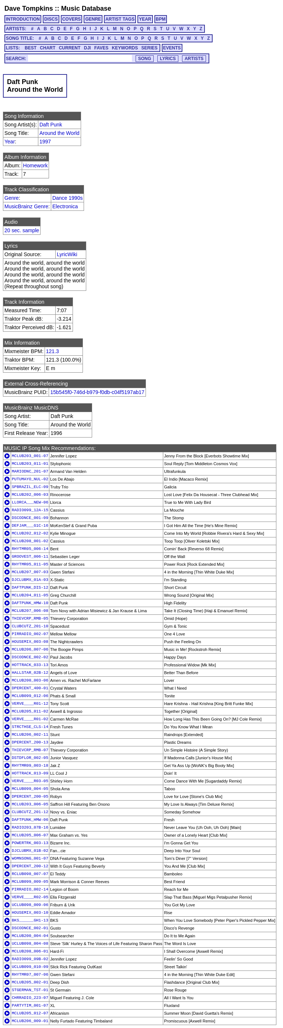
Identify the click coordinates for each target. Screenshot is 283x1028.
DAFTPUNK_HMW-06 (30, 820)
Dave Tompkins (28, 8)
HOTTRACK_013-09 (30, 773)
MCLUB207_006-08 (30, 611)
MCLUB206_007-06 (30, 649)
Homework (35, 165)
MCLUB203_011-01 (30, 463)
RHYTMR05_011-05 (30, 564)
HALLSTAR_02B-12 (30, 672)
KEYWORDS (125, 47)
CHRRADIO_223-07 (30, 998)
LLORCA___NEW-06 (30, 502)
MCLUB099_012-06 (30, 696)
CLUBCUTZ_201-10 (30, 626)
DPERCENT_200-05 (30, 796)
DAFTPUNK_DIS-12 (30, 587)
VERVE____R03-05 (30, 781)
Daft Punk (50, 125)
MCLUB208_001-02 (30, 541)
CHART (47, 47)
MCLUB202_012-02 (30, 533)
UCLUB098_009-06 (30, 905)
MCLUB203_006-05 (30, 804)
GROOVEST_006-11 (30, 556)
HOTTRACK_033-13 (30, 665)
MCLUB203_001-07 (30, 456)
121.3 (52, 351)
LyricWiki (67, 254)
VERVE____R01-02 (30, 719)
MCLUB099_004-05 (30, 789)
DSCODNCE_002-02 (30, 657)
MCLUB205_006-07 (30, 835)
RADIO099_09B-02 (30, 959)
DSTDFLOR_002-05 (30, 758)
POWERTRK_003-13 (30, 843)
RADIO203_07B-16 (30, 827)
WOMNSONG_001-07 (30, 858)
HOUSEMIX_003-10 (30, 912)
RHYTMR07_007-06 (30, 974)
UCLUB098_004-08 (30, 943)
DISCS (51, 19)
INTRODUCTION (23, 19)
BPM (161, 19)
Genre (11, 198)
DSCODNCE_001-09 (30, 518)
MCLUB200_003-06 (30, 680)
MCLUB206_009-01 (30, 1021)
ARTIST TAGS (119, 19)
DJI (87, 47)
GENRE (93, 19)
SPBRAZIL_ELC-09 (30, 487)
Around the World (59, 133)
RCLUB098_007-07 (30, 874)
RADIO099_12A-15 (30, 510)
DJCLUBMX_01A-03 (30, 580)
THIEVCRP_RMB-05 (30, 618)
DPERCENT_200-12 (30, 866)
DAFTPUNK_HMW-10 (30, 603)
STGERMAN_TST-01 (30, 990)
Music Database (86, 8)
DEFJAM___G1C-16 (30, 525)
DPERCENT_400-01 (30, 688)
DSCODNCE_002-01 (30, 928)
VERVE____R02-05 (30, 897)
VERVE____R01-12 (30, 703)
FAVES (101, 47)
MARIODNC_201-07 (30, 471)
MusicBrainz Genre (26, 206)
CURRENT (70, 47)
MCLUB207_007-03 (30, 572)
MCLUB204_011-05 (30, 595)
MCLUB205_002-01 (30, 982)
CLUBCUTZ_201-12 (30, 812)
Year (9, 141)
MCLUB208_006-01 (30, 951)
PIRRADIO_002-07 (30, 634)
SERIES (150, 47)
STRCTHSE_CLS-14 (30, 727)
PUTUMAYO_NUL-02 (30, 479)
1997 (45, 141)
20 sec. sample (21, 230)
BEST (30, 47)
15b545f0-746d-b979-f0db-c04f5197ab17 (97, 392)
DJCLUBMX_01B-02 (30, 850)
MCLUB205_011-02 (30, 711)
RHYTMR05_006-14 (30, 549)
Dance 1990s (67, 198)
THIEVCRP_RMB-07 (30, 750)
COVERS (71, 19)
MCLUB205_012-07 (30, 1013)
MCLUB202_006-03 (30, 494)
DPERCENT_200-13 (30, 742)
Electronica (65, 206)
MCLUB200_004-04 (30, 936)
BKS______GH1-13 (30, 920)
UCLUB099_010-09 (30, 967)
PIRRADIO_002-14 (30, 889)
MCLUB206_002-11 (30, 734)
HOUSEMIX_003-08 (30, 642)
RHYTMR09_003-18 (30, 765)
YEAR (145, 19)
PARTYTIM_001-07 (30, 1005)
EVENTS (172, 47)
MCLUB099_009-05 (30, 881)
